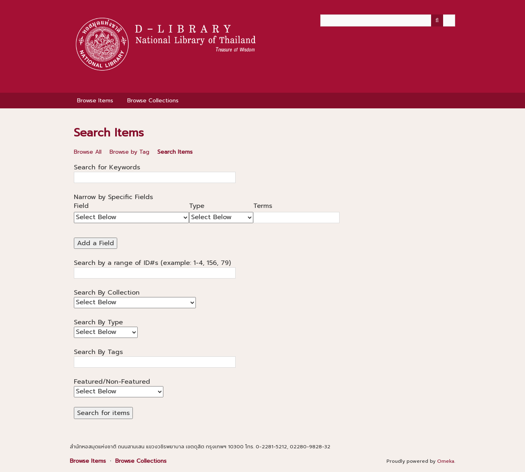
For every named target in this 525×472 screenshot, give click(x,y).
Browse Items (95, 100)
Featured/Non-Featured (112, 382)
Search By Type (98, 322)
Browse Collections (153, 100)
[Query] (387, 20)
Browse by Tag (129, 152)
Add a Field (95, 243)
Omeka (445, 461)
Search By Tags (98, 352)
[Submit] (437, 20)
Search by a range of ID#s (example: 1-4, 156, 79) (152, 263)
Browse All (88, 152)
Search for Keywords (107, 167)
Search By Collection (107, 292)
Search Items (175, 152)
